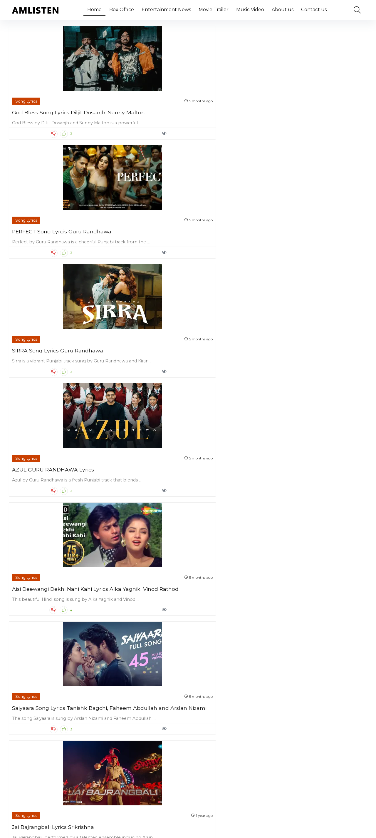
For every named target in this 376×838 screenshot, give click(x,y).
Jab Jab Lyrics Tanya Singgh (230, 613)
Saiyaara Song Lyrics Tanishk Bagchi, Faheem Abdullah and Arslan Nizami (143, 234)
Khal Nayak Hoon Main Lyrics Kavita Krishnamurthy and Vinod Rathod (51, 364)
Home (94, 9)
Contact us (314, 9)
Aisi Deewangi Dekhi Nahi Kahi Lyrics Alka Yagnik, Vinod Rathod (53, 234)
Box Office (121, 9)
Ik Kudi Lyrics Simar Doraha (48, 613)
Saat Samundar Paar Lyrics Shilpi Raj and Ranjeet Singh (140, 616)
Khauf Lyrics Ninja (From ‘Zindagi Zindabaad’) (315, 361)
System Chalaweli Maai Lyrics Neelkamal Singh (141, 740)
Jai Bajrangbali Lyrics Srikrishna (220, 231)
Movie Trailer (214, 9)
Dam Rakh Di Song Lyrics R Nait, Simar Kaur (138, 361)
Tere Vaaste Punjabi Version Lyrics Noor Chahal (319, 491)
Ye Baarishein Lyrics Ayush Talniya (227, 491)
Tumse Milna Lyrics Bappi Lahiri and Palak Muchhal (136, 491)
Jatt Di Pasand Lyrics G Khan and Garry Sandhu (50, 740)
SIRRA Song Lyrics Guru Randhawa (223, 107)
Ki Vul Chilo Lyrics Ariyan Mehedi (314, 740)
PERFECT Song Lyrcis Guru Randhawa (137, 107)
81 (190, 791)
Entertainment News (166, 9)
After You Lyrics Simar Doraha (231, 737)
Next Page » (210, 791)
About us (282, 9)
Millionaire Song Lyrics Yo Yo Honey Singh (229, 361)
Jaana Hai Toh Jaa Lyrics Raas (52, 488)
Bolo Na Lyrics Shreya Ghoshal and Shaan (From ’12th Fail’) (322, 616)
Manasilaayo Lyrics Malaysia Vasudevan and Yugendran (319, 231)
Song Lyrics (27, 93)
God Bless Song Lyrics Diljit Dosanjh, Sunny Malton (48, 107)
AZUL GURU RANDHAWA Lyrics (315, 107)
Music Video (250, 9)
